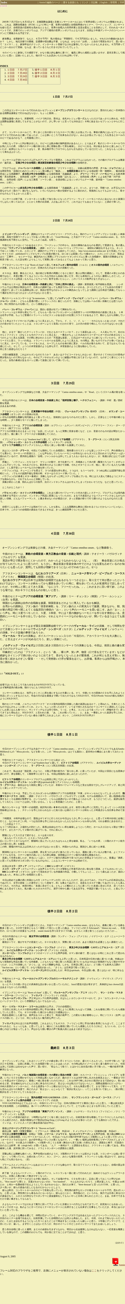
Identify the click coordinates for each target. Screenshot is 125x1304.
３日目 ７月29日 (17, 76)
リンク (85, 2)
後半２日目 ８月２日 (47, 73)
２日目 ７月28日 (17, 73)
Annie (121, 1265)
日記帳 (94, 2)
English (104, 2)
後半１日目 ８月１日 (47, 69)
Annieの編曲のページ (49, 2)
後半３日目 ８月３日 (47, 76)
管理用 (113, 2)
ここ (94, 1270)
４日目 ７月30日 (17, 79)
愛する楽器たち (71, 2)
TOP (122, 2)
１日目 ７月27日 (17, 69)
